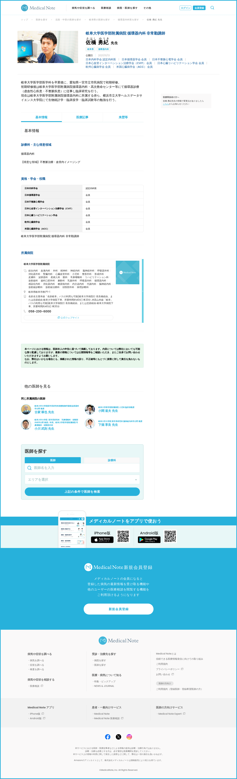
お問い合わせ (165, 674)
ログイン (185, 8)
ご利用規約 (162, 664)
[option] (48, 47)
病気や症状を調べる (83, 8)
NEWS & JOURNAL (104, 686)
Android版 (37, 718)
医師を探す (42, 19)
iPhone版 (37, 713)
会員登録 (199, 8)
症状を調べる (37, 665)
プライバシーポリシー (169, 669)
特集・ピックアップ (104, 681)
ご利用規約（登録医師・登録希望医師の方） (179, 689)
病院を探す (100, 660)
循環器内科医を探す (128, 19)
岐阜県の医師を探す (99, 19)
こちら (166, 103)
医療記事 (82, 117)
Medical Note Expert (171, 713)
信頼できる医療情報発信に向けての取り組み (179, 659)
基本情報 (41, 117)
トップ (24, 19)
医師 (53, 460)
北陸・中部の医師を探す (68, 19)
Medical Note (102, 713)
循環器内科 (103, 49)
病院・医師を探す (127, 8)
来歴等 (123, 117)
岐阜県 (90, 49)
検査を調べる (37, 669)
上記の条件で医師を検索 (82, 492)
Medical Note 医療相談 (108, 718)
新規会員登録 (119, 609)
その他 (147, 8)
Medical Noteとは (166, 653)
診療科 (112, 460)
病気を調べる (37, 660)
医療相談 (106, 8)
